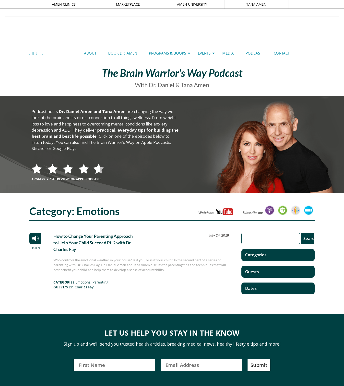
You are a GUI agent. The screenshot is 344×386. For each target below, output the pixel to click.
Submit (258, 365)
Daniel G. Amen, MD (172, 27)
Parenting (100, 282)
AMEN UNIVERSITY (192, 4)
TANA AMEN (256, 4)
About (90, 53)
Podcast (254, 53)
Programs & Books (167, 53)
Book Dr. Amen (122, 53)
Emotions (83, 282)
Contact (282, 53)
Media (228, 53)
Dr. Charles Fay (81, 287)
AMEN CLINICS (64, 4)
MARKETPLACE (128, 4)
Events (204, 53)
